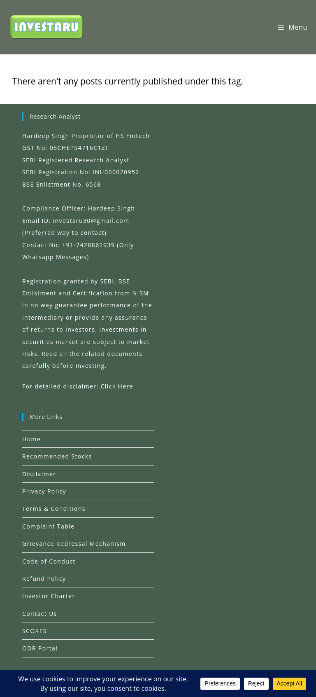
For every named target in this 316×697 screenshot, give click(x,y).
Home (31, 439)
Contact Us (39, 613)
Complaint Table (48, 526)
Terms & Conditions (54, 508)
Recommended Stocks (57, 456)
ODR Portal (40, 648)
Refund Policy (44, 578)
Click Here (117, 386)
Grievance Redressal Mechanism (74, 543)
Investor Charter (48, 596)
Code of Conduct (49, 561)
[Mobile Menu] (292, 27)
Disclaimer (39, 474)
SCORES (34, 631)
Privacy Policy (44, 491)
